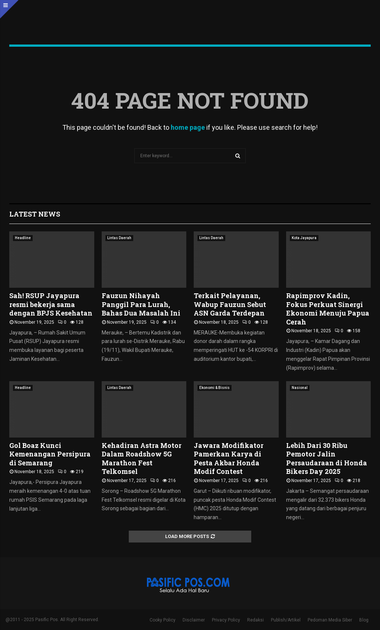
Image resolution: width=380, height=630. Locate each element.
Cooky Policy (163, 620)
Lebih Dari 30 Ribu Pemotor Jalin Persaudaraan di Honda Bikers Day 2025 (326, 458)
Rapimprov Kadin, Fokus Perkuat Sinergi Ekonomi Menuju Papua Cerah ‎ (327, 308)
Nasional (300, 388)
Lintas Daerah (119, 238)
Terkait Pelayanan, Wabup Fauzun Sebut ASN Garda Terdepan (230, 304)
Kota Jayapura (304, 238)
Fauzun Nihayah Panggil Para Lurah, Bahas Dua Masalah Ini (141, 304)
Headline (23, 238)
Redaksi (255, 620)
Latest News (34, 214)
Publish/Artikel (286, 620)
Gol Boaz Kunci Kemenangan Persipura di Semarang (50, 454)
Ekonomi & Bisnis (214, 388)
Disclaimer (194, 620)
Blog (363, 620)
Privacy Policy (226, 620)
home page (188, 127)
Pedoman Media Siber (330, 620)
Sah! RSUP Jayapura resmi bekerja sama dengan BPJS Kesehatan (50, 304)
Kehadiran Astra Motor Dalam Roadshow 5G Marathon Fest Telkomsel (141, 458)
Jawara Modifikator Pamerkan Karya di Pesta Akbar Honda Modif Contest (228, 458)
